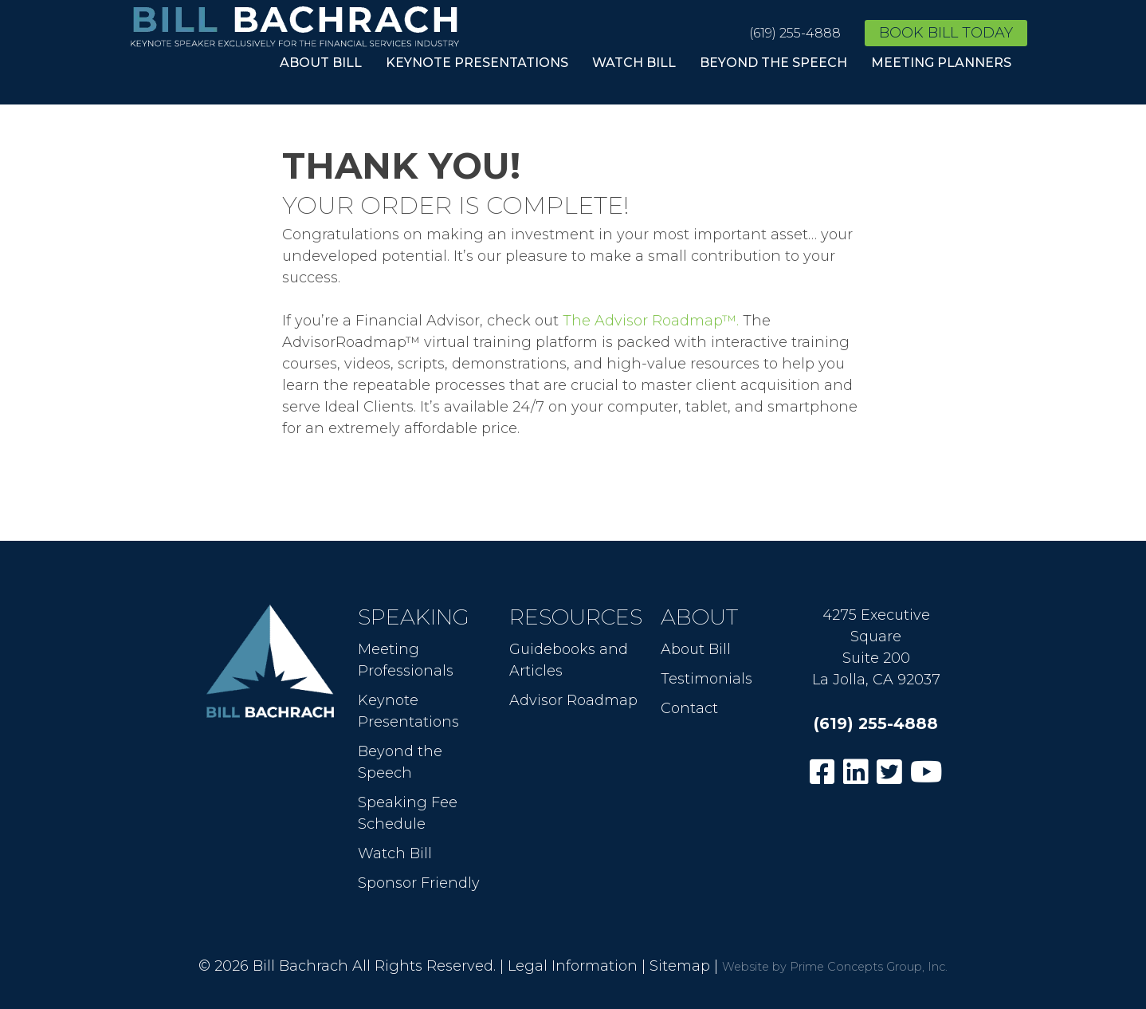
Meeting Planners (941, 62)
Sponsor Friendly (419, 883)
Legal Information (573, 966)
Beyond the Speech (773, 62)
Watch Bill (634, 62)
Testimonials (706, 679)
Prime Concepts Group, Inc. (869, 967)
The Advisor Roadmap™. (651, 320)
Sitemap (680, 966)
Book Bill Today (946, 32)
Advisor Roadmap (573, 700)
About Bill (321, 62)
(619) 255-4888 (795, 33)
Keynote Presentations (477, 62)
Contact (689, 708)
